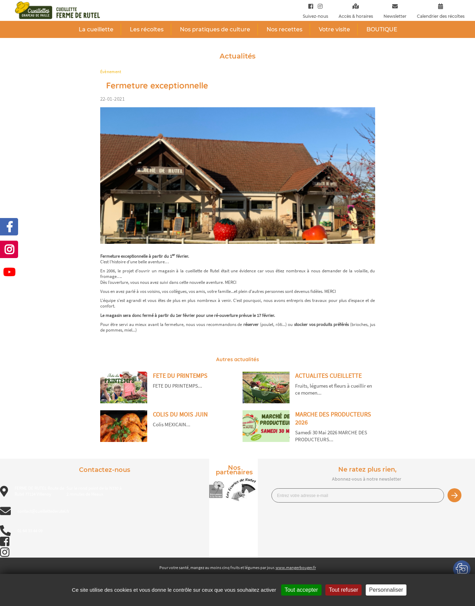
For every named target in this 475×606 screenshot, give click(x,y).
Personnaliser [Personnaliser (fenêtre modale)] (386, 590)
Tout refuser (343, 590)
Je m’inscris (454, 495)
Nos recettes (284, 29)
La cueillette (96, 29)
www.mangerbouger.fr (296, 567)
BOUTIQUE (381, 29)
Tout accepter (301, 590)
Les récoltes (147, 29)
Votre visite (334, 29)
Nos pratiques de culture (215, 29)
